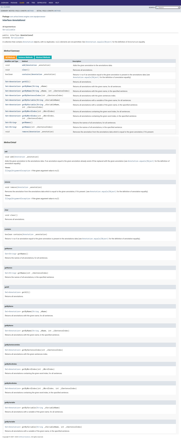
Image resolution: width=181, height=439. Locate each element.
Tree (33, 3)
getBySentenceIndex (31, 95)
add (23, 65)
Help (57, 3)
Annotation (31, 65)
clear (24, 70)
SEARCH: (152, 7)
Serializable (9, 29)
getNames (26, 122)
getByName (27, 86)
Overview (4, 3)
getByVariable (29, 100)
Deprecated (42, 3)
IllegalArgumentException (17, 170)
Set (6, 81)
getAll (25, 81)
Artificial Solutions (25, 437)
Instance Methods (25, 57)
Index (51, 3)
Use (28, 3)
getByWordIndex (29, 111)
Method (30, 11)
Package (14, 3)
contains (26, 74)
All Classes (5, 7)
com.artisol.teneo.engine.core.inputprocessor (27, 17)
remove (25, 131)
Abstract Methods (43, 57)
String (36, 86)
